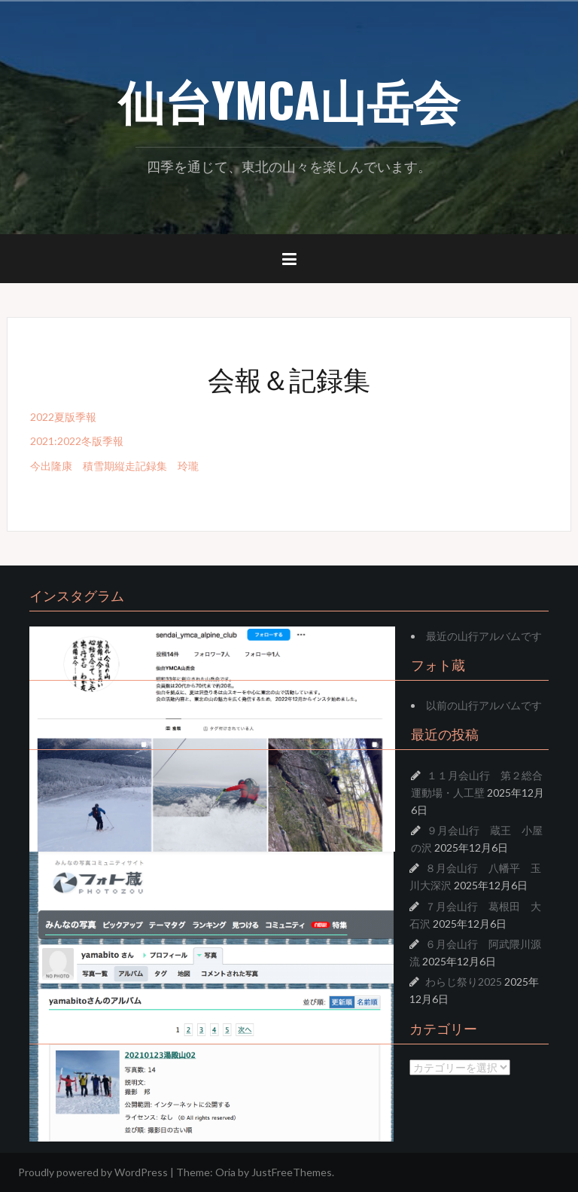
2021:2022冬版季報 (76, 440)
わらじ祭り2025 (463, 981)
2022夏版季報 (63, 416)
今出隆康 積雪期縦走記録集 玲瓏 (114, 465)
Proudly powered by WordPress (93, 1172)
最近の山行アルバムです (484, 636)
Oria (225, 1172)
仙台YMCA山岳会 (289, 98)
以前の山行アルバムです (484, 705)
